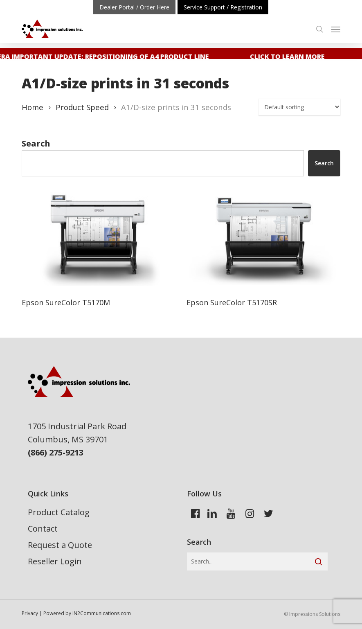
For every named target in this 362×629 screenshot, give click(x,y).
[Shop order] (299, 107)
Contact (43, 528)
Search (36, 143)
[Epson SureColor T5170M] (98, 239)
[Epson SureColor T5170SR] (263, 239)
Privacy (30, 613)
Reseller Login (55, 561)
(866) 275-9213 (55, 452)
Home (32, 107)
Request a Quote (60, 544)
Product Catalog (59, 512)
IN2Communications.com (101, 613)
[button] (335, 29)
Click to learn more (289, 56)
